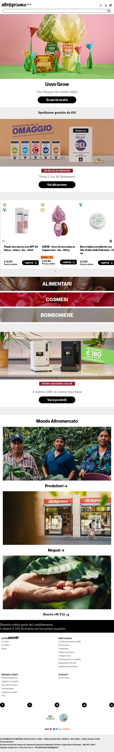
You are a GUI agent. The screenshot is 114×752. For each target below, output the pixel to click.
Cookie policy (63, 649)
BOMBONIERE (57, 315)
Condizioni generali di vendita (69, 641)
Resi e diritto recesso (9, 685)
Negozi (57, 550)
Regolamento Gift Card (67, 663)
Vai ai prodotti (57, 400)
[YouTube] (84, 705)
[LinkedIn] (111, 705)
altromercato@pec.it (48, 747)
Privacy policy (63, 645)
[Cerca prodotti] (57, 11)
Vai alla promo (57, 184)
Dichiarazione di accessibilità (69, 659)
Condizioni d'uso (64, 656)
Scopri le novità (57, 100)
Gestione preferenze (66, 652)
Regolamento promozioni (68, 666)
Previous (3, 241)
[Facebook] (2, 705)
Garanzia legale (7, 688)
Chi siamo (5, 641)
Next (111, 241)
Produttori (57, 485)
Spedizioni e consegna (10, 681)
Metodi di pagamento (9, 678)
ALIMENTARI (57, 284)
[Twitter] (57, 705)
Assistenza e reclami (9, 692)
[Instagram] (29, 705)
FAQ (3, 696)
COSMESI (57, 299)
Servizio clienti (63, 678)
